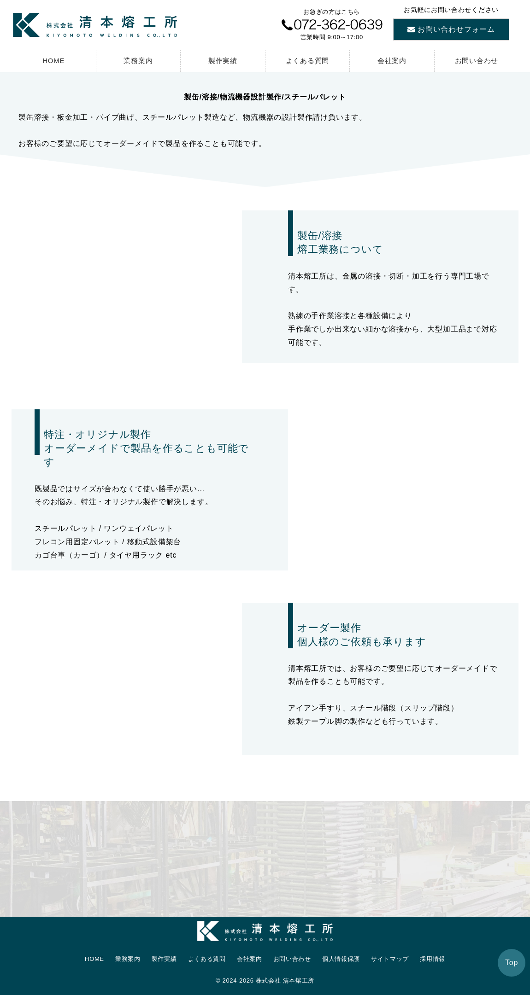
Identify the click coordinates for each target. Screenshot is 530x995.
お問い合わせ (477, 60)
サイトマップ (390, 958)
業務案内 (138, 60)
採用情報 (432, 958)
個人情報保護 (341, 958)
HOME (53, 60)
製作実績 (222, 60)
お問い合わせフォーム (456, 29)
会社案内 (391, 60)
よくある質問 (308, 60)
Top (511, 962)
